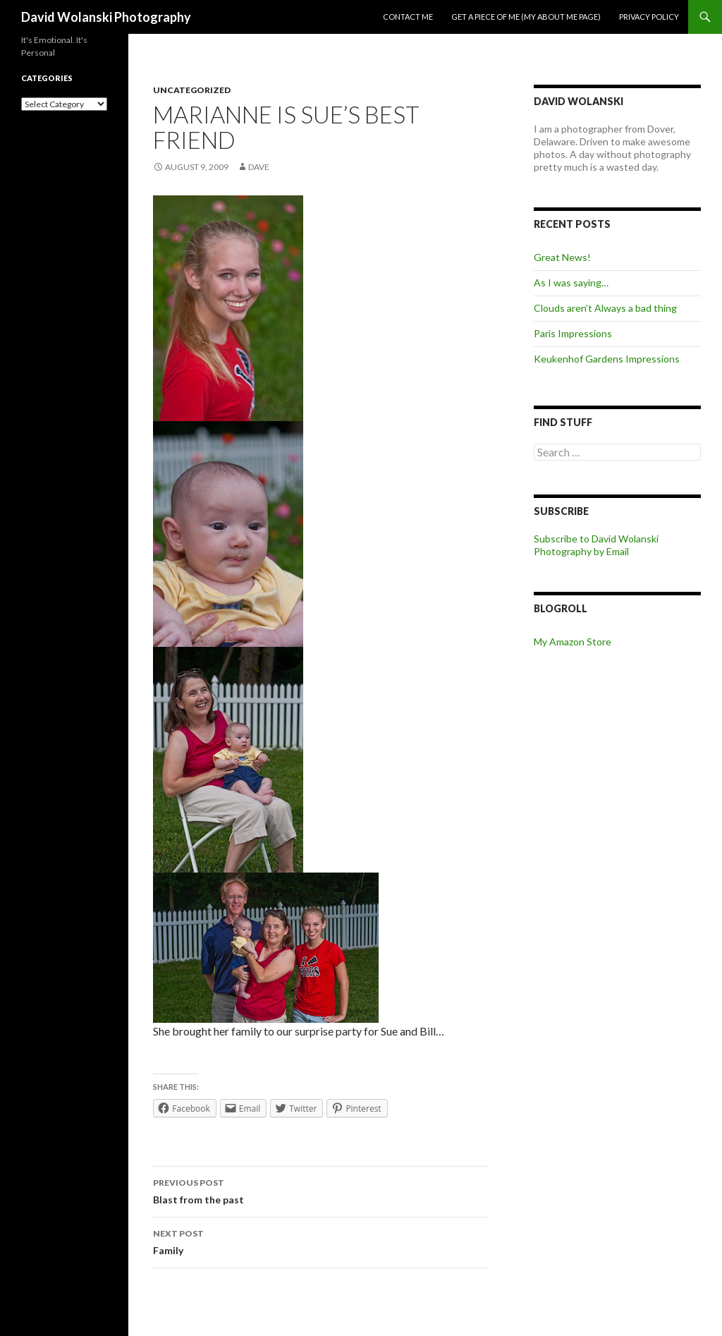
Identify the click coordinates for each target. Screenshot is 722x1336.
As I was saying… (571, 283)
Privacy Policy (649, 16)
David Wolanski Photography (106, 17)
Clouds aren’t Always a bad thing (605, 308)
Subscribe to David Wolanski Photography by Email (596, 545)
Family (320, 1240)
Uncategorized (192, 90)
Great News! (562, 257)
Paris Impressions (573, 333)
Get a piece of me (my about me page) (526, 16)
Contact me (408, 16)
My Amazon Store (572, 642)
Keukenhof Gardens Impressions (607, 359)
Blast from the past (320, 1190)
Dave (258, 167)
